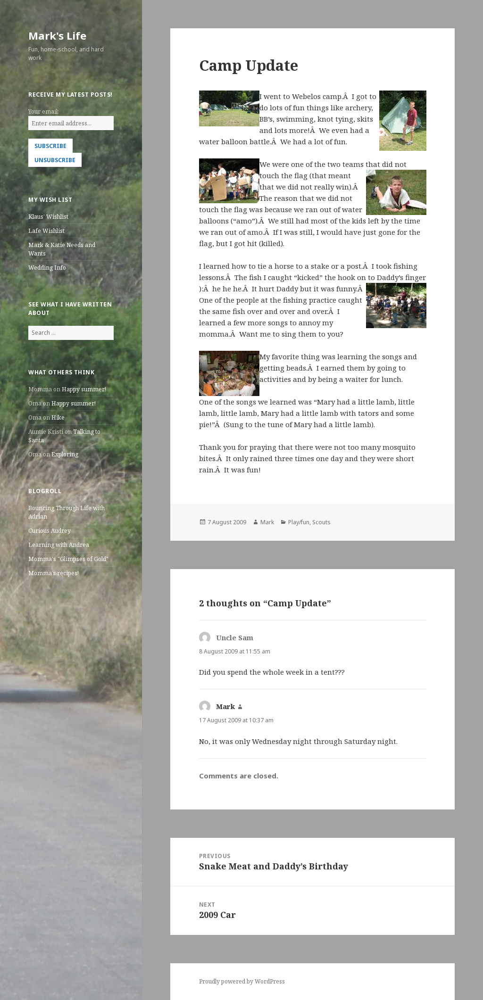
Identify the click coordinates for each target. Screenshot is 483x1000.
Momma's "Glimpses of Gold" (68, 559)
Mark (267, 522)
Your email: (43, 111)
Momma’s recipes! (53, 573)
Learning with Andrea (58, 545)
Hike (58, 417)
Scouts (321, 522)
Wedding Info (47, 268)
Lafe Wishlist (46, 231)
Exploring (64, 454)
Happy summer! (84, 389)
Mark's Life (57, 35)
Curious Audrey (49, 531)
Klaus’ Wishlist (48, 217)
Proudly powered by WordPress (242, 981)
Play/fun (298, 522)
